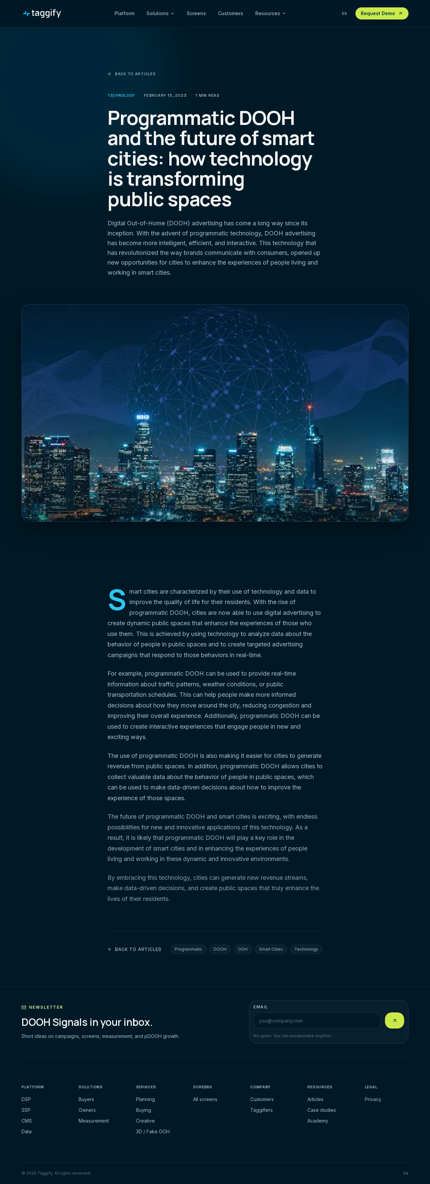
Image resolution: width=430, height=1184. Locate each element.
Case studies (321, 1110)
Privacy (373, 1099)
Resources (270, 13)
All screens (205, 1099)
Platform (124, 13)
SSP (26, 1110)
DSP (26, 1099)
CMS (27, 1121)
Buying (143, 1110)
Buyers (86, 1099)
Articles (315, 1099)
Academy (317, 1121)
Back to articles (132, 74)
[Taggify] (42, 13)
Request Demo (382, 13)
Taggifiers (261, 1110)
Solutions (160, 13)
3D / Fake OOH (153, 1131)
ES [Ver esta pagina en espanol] (344, 13)
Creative (145, 1121)
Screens (196, 13)
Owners (87, 1110)
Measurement (94, 1121)
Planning (145, 1099)
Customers (230, 13)
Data (27, 1131)
